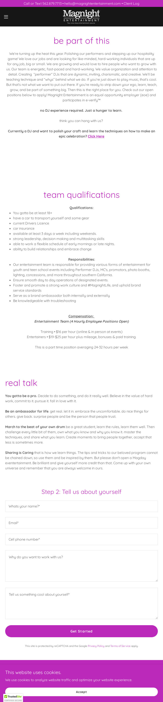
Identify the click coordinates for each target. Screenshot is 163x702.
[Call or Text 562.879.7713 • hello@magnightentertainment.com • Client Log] (81, 3)
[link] (81, 17)
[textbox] (81, 506)
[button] (14, 16)
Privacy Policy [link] (96, 646)
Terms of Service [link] (120, 646)
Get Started (81, 631)
